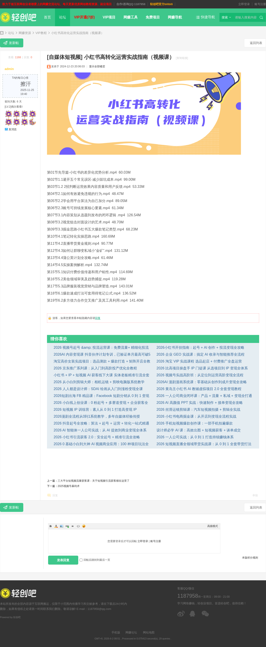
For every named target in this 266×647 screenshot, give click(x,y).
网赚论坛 (131, 632)
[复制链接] (182, 58)
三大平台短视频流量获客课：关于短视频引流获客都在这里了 (93, 480)
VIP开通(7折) (84, 17)
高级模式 (212, 526)
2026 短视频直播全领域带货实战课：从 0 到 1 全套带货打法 (203, 444)
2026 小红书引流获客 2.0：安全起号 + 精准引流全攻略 (97, 437)
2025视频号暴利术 (69, 486)
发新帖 (14, 43)
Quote (72, 526)
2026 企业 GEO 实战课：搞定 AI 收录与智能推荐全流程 (200, 354)
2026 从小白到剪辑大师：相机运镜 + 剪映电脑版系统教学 (99, 382)
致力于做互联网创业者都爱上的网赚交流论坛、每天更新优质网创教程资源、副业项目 (57, 4)
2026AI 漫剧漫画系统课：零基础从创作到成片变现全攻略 (201, 382)
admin (9, 69)
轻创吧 (2, 33)
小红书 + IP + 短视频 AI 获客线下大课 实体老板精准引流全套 (101, 375)
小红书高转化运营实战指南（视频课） (77, 33)
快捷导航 (208, 17)
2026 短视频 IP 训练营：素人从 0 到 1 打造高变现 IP (95, 409)
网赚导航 (175, 17)
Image (61, 526)
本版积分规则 (250, 557)
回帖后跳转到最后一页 (95, 559)
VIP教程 (41, 33)
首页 (47, 17)
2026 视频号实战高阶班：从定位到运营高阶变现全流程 (199, 375)
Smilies (84, 526)
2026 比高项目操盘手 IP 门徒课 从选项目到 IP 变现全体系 (202, 368)
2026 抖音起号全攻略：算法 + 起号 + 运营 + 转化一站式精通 (101, 423)
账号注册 (260, 4)
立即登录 (244, 4)
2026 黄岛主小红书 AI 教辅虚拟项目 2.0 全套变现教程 (198, 389)
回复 (97, 318)
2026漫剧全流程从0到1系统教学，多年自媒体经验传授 (97, 416)
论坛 (62, 17)
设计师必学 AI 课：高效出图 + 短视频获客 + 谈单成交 (198, 430)
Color (56, 526)
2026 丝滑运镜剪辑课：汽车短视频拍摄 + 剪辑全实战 (198, 409)
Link (67, 526)
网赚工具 (130, 17)
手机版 (115, 632)
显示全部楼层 (97, 66)
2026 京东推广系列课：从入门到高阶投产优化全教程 (95, 368)
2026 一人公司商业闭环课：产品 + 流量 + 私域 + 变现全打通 (204, 396)
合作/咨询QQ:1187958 (130, 4)
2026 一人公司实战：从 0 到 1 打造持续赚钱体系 (195, 437)
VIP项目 (109, 17)
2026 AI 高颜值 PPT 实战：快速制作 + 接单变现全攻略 (199, 403)
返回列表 (256, 43)
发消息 (13, 129)
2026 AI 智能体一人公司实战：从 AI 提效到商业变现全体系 (100, 430)
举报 (255, 495)
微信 (205, 613)
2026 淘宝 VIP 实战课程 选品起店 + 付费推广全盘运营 (199, 361)
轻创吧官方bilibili (161, 4)
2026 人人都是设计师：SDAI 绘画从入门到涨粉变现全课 (98, 389)
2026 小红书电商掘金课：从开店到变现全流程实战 (196, 416)
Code (78, 526)
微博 (181, 613)
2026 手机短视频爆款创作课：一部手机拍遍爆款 (194, 423)
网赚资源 (25, 33)
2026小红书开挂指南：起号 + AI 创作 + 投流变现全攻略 (200, 347)
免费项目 (153, 17)
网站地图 (149, 632)
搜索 (225, 17)
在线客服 (193, 613)
